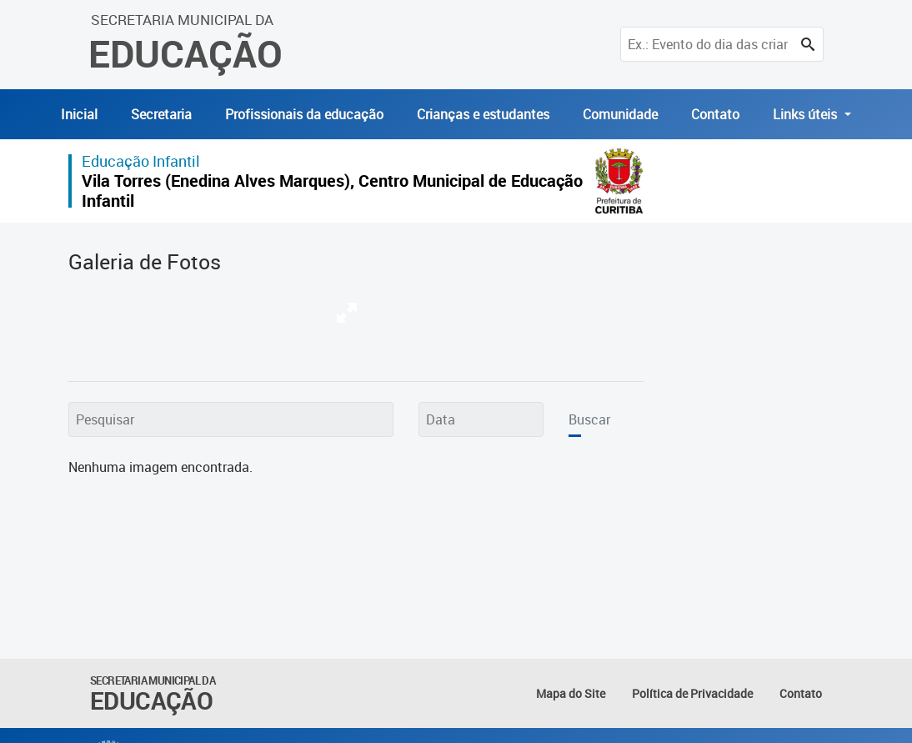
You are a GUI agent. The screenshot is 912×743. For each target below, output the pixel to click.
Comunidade (620, 114)
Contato (715, 114)
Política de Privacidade (692, 693)
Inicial (79, 114)
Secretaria (161, 114)
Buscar (589, 419)
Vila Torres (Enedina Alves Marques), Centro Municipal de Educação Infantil (332, 190)
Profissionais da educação (304, 114)
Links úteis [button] (806, 114)
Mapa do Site (570, 693)
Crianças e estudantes (483, 114)
